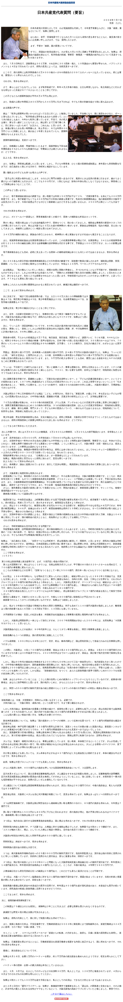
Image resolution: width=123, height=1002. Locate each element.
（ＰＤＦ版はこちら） (61, 994)
